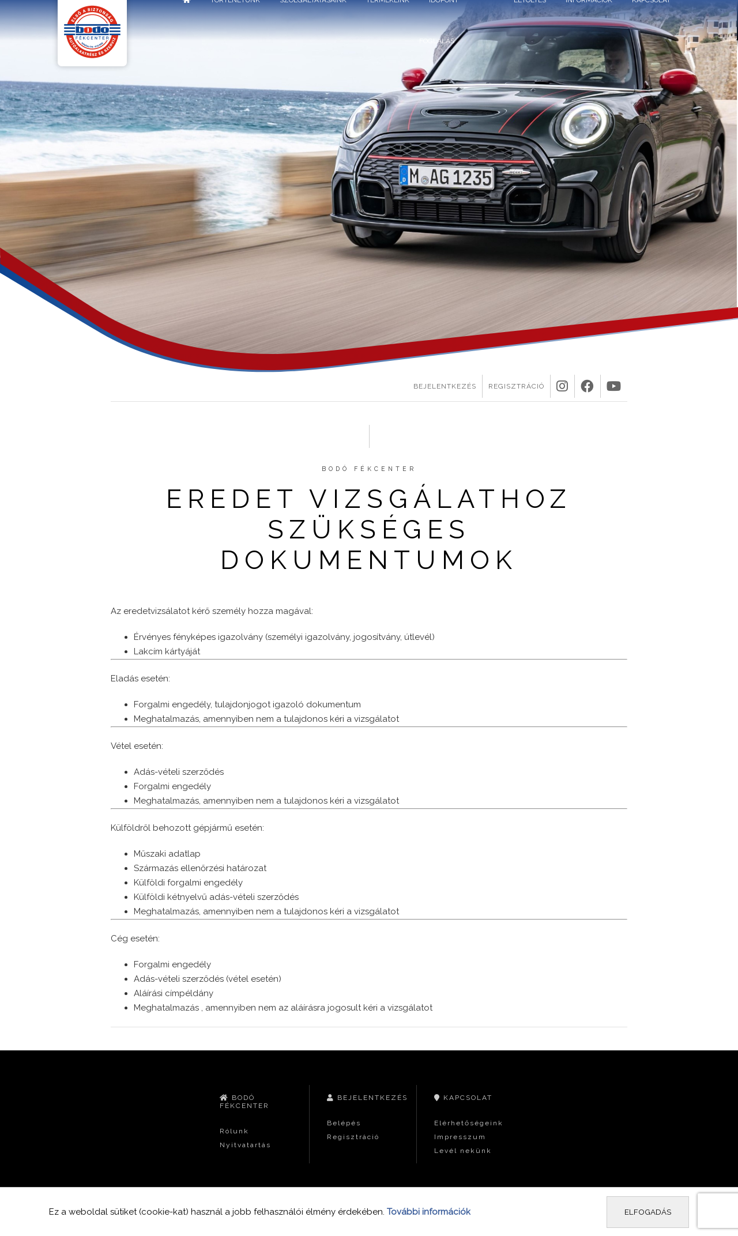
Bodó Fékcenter (244, 1102)
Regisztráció (516, 386)
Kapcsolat (463, 1098)
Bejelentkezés (444, 386)
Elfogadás (647, 1211)
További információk (428, 1212)
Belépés (344, 1123)
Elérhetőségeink (468, 1123)
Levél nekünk (463, 1151)
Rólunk (234, 1131)
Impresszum (460, 1137)
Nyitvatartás (245, 1145)
